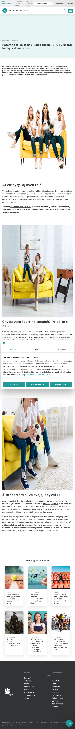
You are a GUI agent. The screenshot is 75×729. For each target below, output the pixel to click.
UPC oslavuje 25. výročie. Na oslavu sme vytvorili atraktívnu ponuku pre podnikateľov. (36, 645)
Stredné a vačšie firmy (29, 3)
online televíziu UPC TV (20, 207)
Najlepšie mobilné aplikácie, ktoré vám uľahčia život (37, 599)
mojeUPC (59, 3)
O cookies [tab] (62, 349)
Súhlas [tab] (13, 349)
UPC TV (12, 337)
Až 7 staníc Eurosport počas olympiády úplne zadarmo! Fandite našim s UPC (61, 644)
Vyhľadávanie (40, 3)
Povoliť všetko (61, 384)
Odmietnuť (13, 384)
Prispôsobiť (37, 384)
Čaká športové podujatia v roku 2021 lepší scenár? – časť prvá (14, 599)
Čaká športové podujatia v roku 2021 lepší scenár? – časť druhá (61, 599)
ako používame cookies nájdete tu (36, 375)
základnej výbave (50, 504)
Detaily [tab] (37, 349)
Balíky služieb (24, 10)
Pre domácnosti (6, 2)
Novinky (5, 40)
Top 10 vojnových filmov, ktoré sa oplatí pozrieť (13, 642)
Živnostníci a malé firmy (19, 3)
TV (17, 10)
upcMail (70, 3)
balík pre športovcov (43, 512)
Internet (11, 10)
